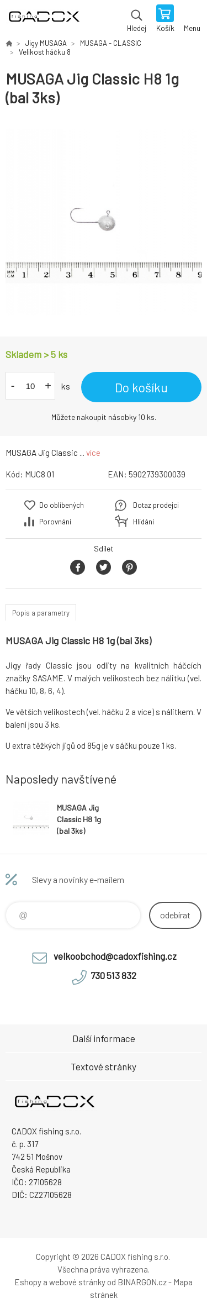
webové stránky (77, 1282)
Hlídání (143, 521)
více (93, 453)
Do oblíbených (61, 505)
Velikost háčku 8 (45, 52)
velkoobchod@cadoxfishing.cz (115, 955)
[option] (103, 222)
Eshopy (27, 1282)
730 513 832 (113, 975)
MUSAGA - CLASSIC (110, 43)
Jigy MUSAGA (46, 43)
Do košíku (141, 387)
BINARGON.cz (142, 1282)
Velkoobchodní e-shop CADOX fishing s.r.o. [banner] (43, 19)
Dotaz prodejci (156, 505)
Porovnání (55, 521)
